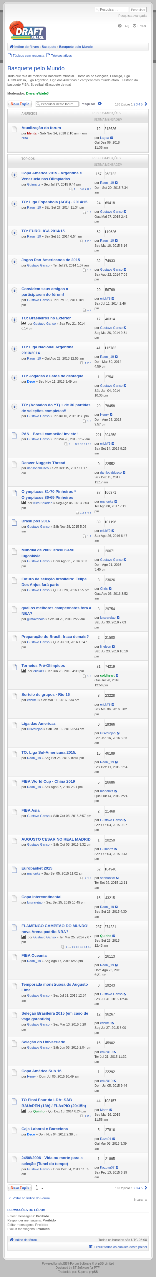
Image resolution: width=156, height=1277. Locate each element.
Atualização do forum (41, 128)
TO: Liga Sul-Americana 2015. (48, 752)
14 (85, 946)
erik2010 (106, 1052)
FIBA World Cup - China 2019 (48, 781)
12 (89, 444)
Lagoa (104, 137)
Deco (31, 381)
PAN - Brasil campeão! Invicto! (49, 434)
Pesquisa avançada (132, 15)
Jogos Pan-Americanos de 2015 (50, 260)
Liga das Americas (38, 723)
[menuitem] (123, 26)
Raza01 (105, 1138)
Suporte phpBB (88, 1271)
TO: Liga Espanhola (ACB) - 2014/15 (54, 202)
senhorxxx (107, 878)
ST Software (81, 1267)
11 (85, 444)
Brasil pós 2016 (35, 521)
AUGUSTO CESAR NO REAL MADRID (56, 839)
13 (81, 946)
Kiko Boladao (42, 503)
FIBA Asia (30, 810)
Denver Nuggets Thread (43, 463)
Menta (31, 133)
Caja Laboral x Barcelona (44, 1129)
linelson (105, 646)
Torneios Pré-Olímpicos (43, 665)
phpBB (62, 1263)
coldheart (107, 675)
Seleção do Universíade (43, 1042)
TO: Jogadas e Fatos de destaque (52, 376)
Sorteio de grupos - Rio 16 (45, 694)
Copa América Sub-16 (41, 1071)
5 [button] (142, 104)
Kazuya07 (107, 1167)
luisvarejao (108, 617)
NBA (24, 138)
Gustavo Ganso (111, 211)
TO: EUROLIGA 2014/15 (43, 231)
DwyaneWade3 (37, 93)
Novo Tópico (19, 104)
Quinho (106, 936)
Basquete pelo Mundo (36, 68)
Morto (104, 1110)
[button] (146, 104)
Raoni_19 (107, 182)
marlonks (106, 501)
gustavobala (35, 619)
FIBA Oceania (34, 955)
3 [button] (137, 104)
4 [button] (139, 104)
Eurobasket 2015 (36, 868)
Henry (104, 414)
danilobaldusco (38, 468)
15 (89, 946)
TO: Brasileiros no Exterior (46, 318)
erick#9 (105, 298)
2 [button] (134, 104)
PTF (96, 1267)
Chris (104, 588)
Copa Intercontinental (41, 897)
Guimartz (33, 184)
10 (81, 444)
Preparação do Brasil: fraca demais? (55, 636)
